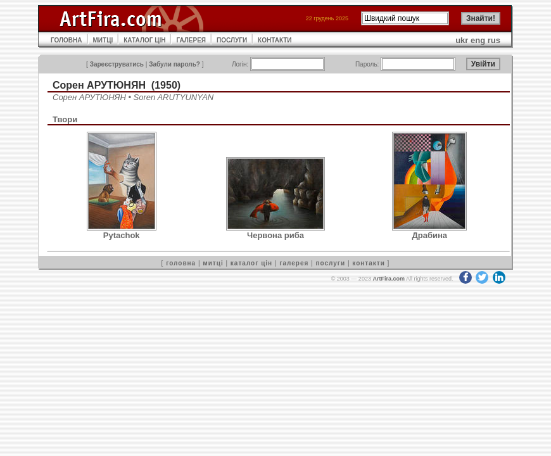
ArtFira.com (388, 279)
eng (478, 40)
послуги (330, 263)
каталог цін (251, 263)
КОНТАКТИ (274, 40)
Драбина (430, 235)
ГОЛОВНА (66, 40)
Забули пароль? (174, 64)
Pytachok (121, 235)
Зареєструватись (117, 64)
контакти (368, 263)
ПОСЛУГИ (232, 40)
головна (181, 263)
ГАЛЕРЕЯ (191, 40)
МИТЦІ (103, 40)
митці (213, 263)
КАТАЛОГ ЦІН (144, 40)
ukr (461, 40)
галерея (293, 263)
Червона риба (275, 235)
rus (494, 40)
